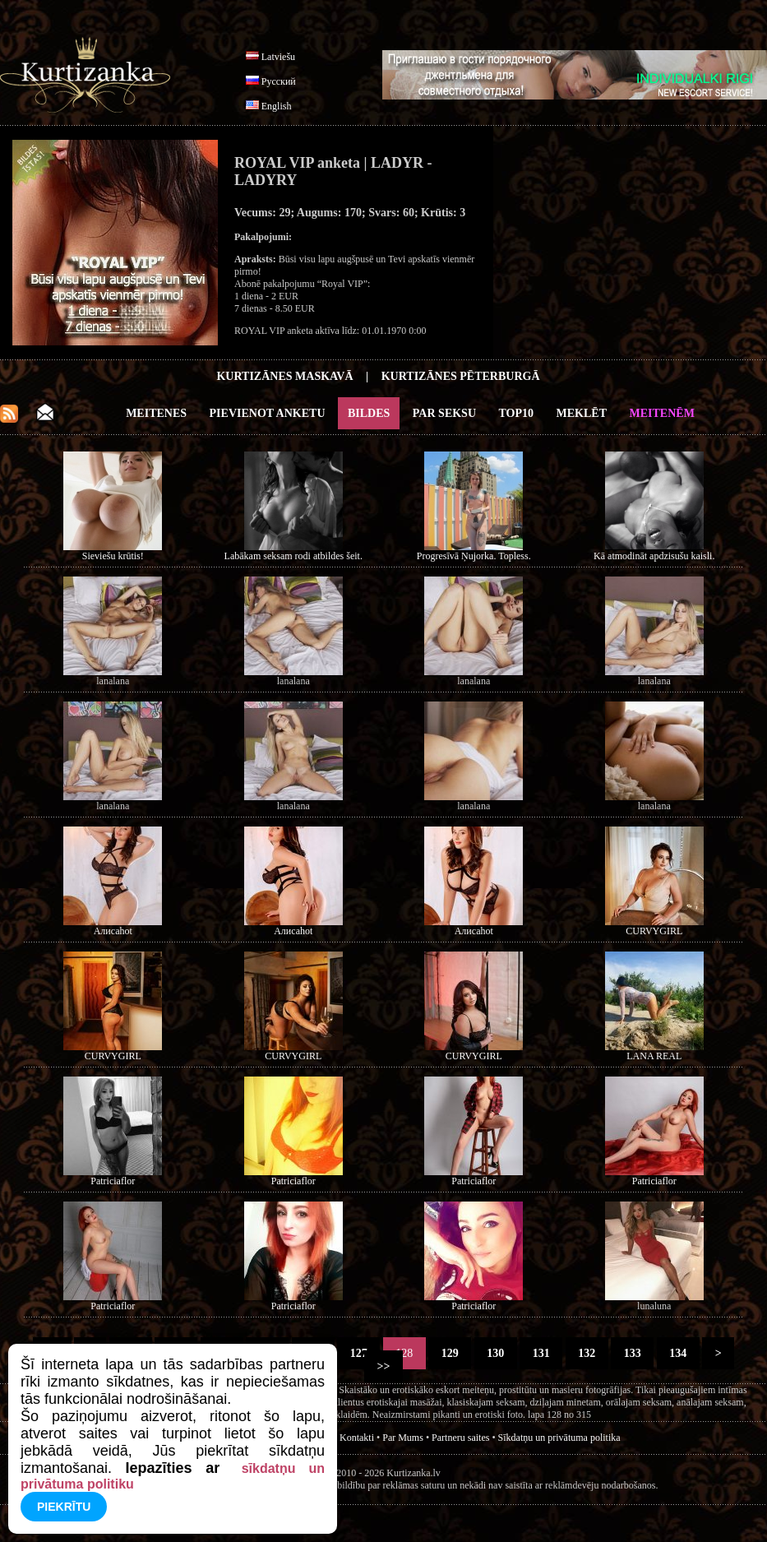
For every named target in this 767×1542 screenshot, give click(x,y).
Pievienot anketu (268, 413)
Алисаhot (113, 931)
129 (449, 1353)
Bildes (369, 413)
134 (678, 1353)
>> (383, 1366)
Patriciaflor (112, 1181)
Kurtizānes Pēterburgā (460, 376)
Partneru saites (460, 1437)
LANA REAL (654, 1056)
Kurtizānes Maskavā (284, 376)
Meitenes (156, 413)
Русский (278, 81)
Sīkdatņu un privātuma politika (559, 1437)
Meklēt (582, 413)
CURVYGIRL (654, 931)
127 (358, 1353)
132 (586, 1353)
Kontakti (357, 1437)
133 (632, 1353)
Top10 (516, 413)
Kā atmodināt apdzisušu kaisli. (654, 556)
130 (495, 1353)
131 (540, 1353)
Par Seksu (444, 413)
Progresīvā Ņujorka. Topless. (474, 556)
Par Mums (402, 1437)
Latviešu (278, 57)
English (276, 106)
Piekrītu (63, 1506)
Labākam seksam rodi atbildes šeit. (293, 556)
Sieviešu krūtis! (113, 556)
